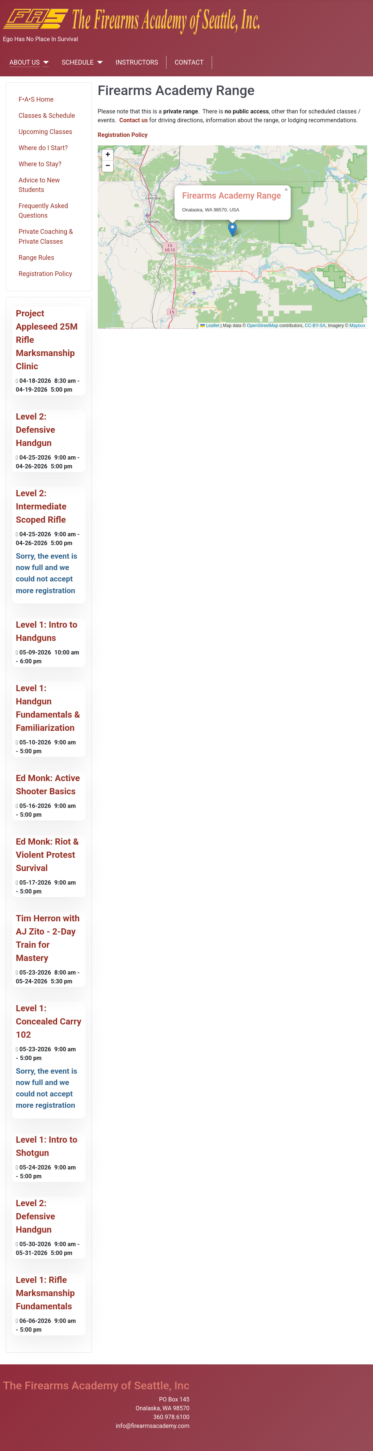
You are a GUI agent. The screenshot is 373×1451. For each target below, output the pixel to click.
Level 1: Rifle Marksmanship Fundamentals (45, 1293)
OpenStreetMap (262, 325)
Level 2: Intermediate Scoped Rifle (41, 506)
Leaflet (209, 325)
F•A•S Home (36, 99)
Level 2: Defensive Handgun (35, 429)
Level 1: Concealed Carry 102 (48, 1021)
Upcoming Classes (45, 131)
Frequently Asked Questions (43, 210)
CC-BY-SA (315, 325)
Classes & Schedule (47, 115)
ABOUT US (25, 62)
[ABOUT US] (44, 62)
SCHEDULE (78, 62)
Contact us (133, 120)
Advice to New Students (39, 185)
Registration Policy (45, 273)
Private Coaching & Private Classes (46, 236)
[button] (232, 229)
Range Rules (36, 257)
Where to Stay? (40, 164)
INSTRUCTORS (137, 62)
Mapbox (357, 325)
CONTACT (189, 62)
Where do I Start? (43, 148)
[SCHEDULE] (98, 62)
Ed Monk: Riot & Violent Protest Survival (47, 855)
